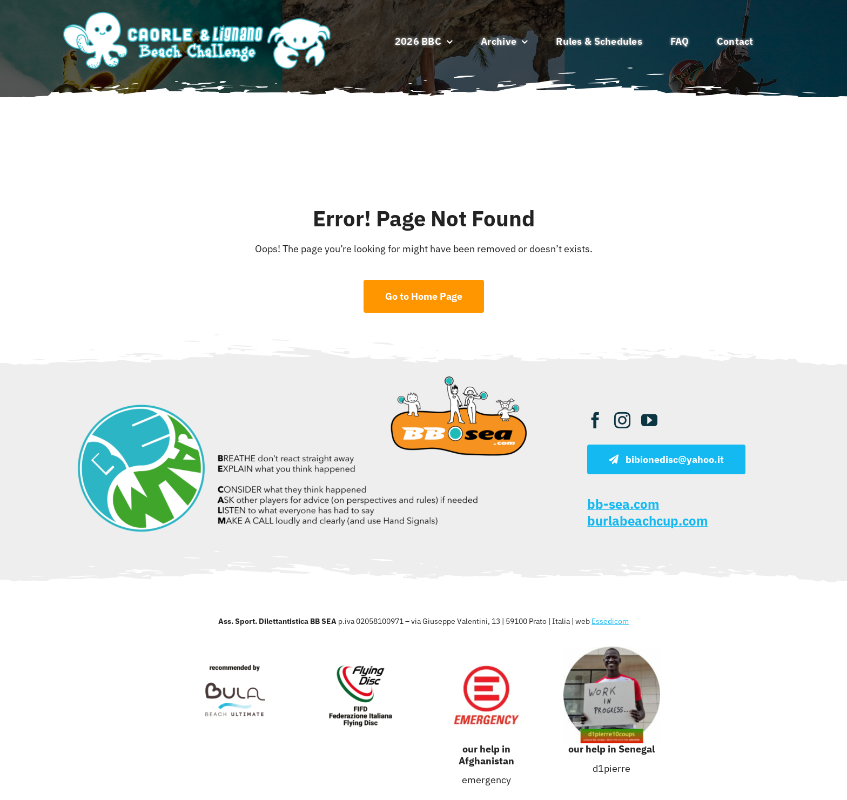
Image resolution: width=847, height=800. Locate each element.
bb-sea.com (623, 504)
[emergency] (486, 651)
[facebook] (595, 420)
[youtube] (649, 420)
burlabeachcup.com (647, 520)
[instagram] (622, 420)
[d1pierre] (611, 651)
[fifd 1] (360, 651)
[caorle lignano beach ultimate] (198, 12)
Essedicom (610, 621)
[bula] (235, 651)
